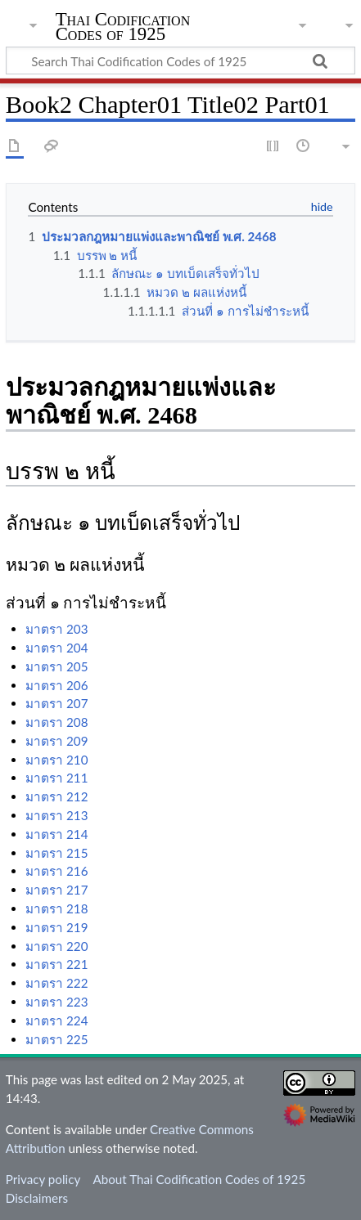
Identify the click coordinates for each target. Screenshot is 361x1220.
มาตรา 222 (56, 983)
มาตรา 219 (56, 927)
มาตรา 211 (56, 777)
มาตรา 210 (56, 759)
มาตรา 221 (56, 964)
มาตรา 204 (56, 647)
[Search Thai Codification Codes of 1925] (180, 60)
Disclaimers (37, 1198)
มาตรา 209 (56, 740)
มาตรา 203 (56, 628)
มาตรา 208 (56, 722)
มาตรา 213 (56, 815)
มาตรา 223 (56, 1001)
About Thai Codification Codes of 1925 (199, 1179)
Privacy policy (43, 1179)
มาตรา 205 (56, 666)
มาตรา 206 (56, 685)
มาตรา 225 (56, 1039)
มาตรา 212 (56, 796)
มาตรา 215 (56, 852)
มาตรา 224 (56, 1020)
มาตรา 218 (56, 908)
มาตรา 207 (56, 703)
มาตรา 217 (56, 889)
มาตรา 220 (56, 946)
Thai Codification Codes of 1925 (123, 28)
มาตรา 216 (56, 870)
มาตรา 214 (56, 834)
